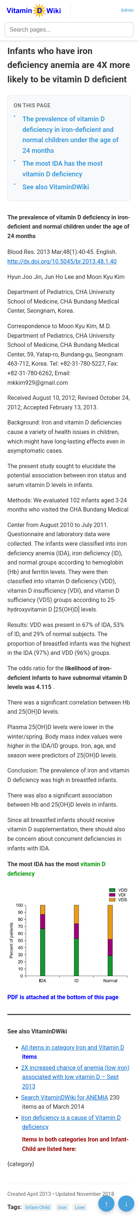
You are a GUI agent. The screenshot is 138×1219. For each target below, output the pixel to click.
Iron (62, 1207)
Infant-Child (38, 1207)
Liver (80, 1207)
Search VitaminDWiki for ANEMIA (64, 1097)
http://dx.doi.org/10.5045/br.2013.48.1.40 (62, 261)
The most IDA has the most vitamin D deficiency (62, 168)
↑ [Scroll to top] (106, 1204)
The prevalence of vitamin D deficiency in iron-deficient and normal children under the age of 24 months (70, 134)
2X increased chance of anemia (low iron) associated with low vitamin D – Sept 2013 (75, 1077)
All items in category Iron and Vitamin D (72, 1047)
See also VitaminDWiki (55, 187)
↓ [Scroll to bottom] (126, 1204)
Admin (127, 10)
